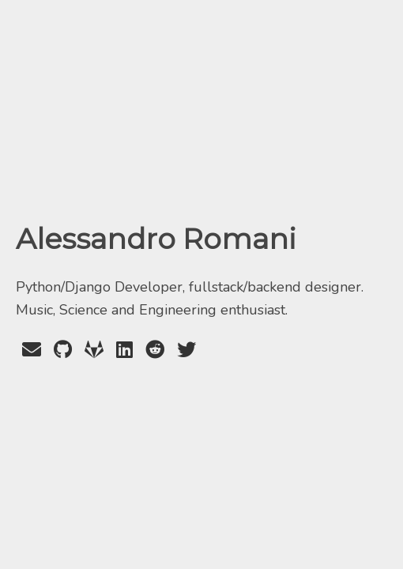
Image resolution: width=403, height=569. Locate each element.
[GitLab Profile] (94, 350)
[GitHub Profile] (63, 350)
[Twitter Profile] (186, 350)
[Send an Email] (31, 350)
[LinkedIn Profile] (124, 350)
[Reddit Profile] (154, 350)
